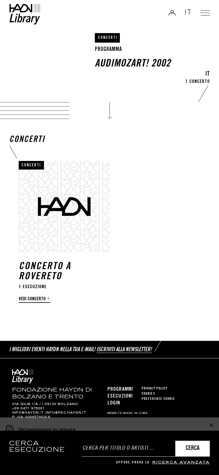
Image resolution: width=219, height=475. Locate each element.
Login (172, 13)
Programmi (120, 389)
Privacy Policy (154, 389)
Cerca (192, 449)
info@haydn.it (28, 413)
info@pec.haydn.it (66, 413)
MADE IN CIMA (135, 413)
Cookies (148, 394)
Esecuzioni (120, 396)
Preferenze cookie (158, 399)
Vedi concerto (32, 299)
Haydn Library (24, 14)
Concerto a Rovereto (45, 272)
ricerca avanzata (181, 463)
